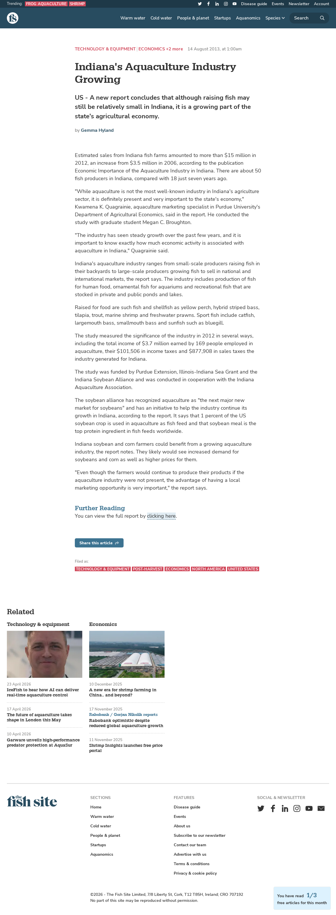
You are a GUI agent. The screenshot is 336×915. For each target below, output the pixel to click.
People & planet (193, 18)
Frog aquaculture (46, 3)
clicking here (161, 516)
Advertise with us (190, 854)
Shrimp (77, 3)
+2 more (174, 49)
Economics (151, 49)
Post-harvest (148, 569)
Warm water (132, 18)
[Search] (309, 18)
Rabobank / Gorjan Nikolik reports (123, 714)
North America (208, 569)
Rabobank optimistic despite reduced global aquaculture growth (126, 723)
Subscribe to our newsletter (199, 835)
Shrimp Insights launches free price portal (126, 748)
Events (278, 4)
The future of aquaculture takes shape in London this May (39, 717)
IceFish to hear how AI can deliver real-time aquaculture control (43, 693)
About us (182, 826)
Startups (222, 18)
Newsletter (299, 4)
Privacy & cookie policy (195, 873)
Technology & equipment (105, 49)
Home (95, 807)
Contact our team (190, 845)
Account (321, 4)
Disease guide (254, 4)
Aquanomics (248, 18)
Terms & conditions (192, 864)
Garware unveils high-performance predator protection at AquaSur (43, 743)
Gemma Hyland (97, 130)
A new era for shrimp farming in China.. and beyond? (123, 693)
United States (243, 569)
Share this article (99, 543)
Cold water (161, 18)
